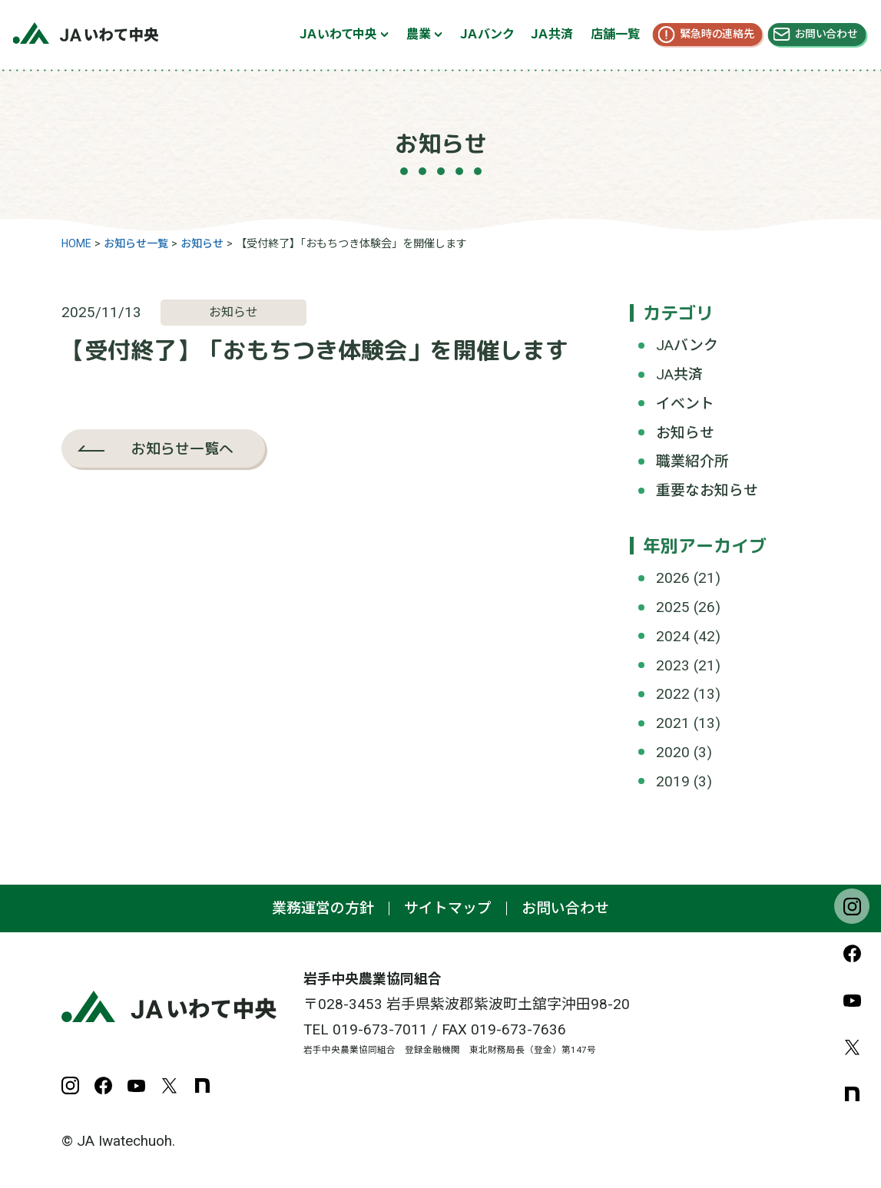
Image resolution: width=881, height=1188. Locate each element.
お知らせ (685, 433)
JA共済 (679, 374)
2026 (673, 578)
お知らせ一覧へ (182, 448)
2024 (673, 636)
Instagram (851, 906)
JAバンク (687, 345)
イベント (685, 403)
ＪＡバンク (486, 34)
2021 (673, 723)
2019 (673, 781)
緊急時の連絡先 (717, 34)
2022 (673, 694)
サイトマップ (448, 908)
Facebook (851, 953)
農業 (418, 34)
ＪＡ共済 (552, 34)
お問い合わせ (826, 34)
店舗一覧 (615, 34)
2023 (673, 665)
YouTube (851, 1000)
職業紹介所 (692, 461)
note (851, 1093)
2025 (673, 607)
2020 (673, 752)
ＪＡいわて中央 (338, 34)
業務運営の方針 (323, 908)
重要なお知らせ (707, 490)
